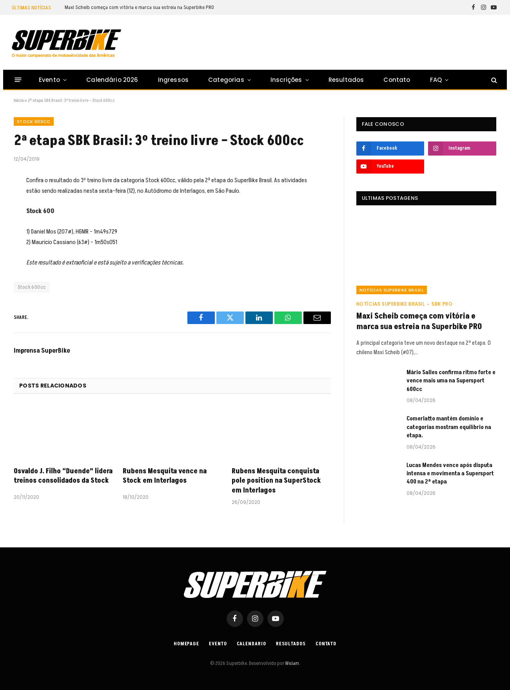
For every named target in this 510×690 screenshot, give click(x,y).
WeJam (291, 663)
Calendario (251, 643)
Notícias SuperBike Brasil (391, 290)
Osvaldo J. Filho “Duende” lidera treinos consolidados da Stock (63, 476)
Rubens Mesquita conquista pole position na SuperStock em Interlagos (276, 481)
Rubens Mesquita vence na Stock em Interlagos (165, 476)
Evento (49, 80)
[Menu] (18, 79)
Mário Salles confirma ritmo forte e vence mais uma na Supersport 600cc (451, 380)
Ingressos (173, 80)
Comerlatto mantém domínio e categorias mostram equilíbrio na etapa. (449, 427)
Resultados (346, 80)
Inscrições (286, 80)
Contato (396, 80)
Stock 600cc (34, 121)
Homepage (186, 643)
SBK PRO (442, 304)
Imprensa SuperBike (42, 351)
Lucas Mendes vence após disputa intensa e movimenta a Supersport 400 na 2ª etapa (450, 473)
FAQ (436, 80)
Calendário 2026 (112, 80)
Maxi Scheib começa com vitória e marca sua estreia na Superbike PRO (139, 7)
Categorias (226, 80)
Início (19, 100)
